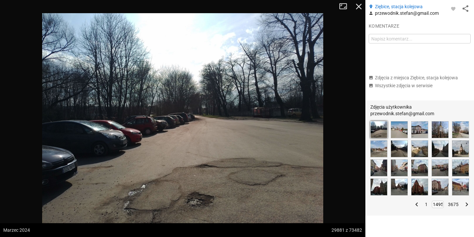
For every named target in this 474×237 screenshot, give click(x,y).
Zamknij (358, 6)
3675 (453, 204)
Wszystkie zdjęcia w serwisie (401, 85)
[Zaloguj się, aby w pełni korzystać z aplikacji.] (453, 8)
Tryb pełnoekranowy (345, 6)
